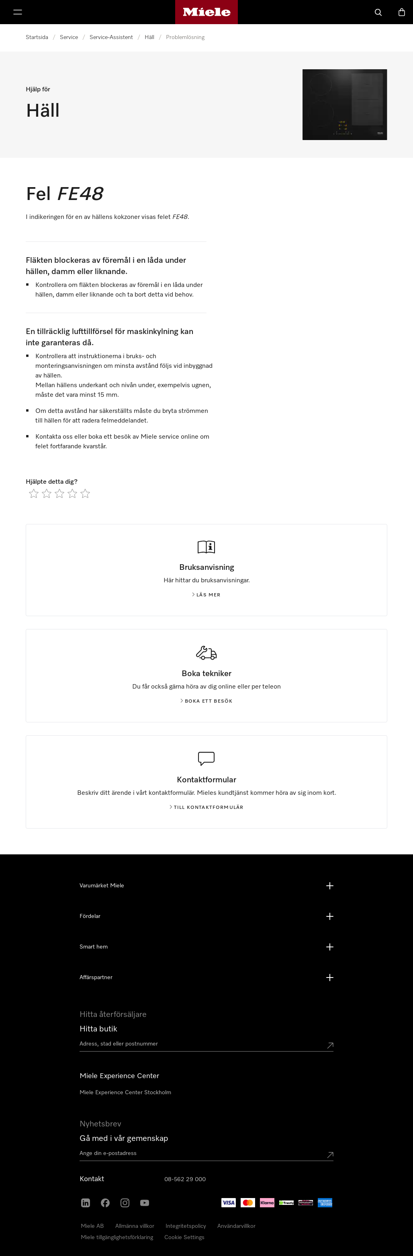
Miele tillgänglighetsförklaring (117, 1237)
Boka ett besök (206, 701)
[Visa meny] (17, 12)
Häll (149, 37)
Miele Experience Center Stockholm (125, 1092)
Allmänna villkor (134, 1226)
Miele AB (92, 1226)
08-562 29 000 (185, 1179)
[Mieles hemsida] (206, 12)
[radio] (34, 493)
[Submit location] (330, 1045)
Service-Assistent (111, 37)
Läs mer (206, 595)
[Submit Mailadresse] (330, 1155)
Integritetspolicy (186, 1226)
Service (69, 37)
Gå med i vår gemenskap (124, 1138)
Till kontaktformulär (207, 807)
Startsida (37, 37)
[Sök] (378, 12)
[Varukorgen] (402, 12)
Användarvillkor (236, 1226)
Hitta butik (98, 1029)
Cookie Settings (184, 1237)
